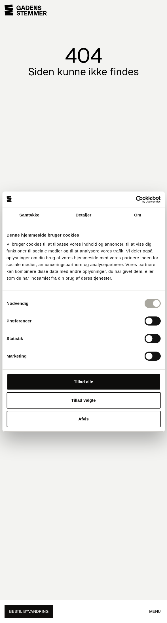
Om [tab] (137, 214)
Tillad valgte (83, 400)
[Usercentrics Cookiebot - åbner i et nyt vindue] (135, 199)
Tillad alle (83, 381)
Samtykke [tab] (29, 214)
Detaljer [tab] (84, 214)
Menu (155, 611)
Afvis (83, 418)
